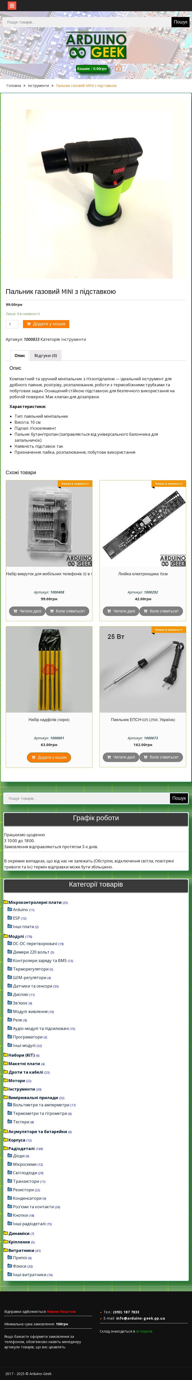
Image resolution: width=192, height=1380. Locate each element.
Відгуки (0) (45, 355)
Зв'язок (20, 1003)
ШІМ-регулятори (29, 977)
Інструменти (38, 85)
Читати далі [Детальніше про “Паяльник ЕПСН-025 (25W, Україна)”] (124, 757)
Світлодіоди (25, 1173)
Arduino (20, 909)
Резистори (23, 1189)
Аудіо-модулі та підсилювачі (41, 1028)
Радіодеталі (21, 1148)
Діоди (18, 1156)
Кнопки (20, 1215)
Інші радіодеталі (29, 1223)
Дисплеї (20, 994)
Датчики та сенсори (32, 986)
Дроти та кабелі (25, 1072)
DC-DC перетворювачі (35, 943)
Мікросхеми (24, 1164)
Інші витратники (29, 1274)
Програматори (27, 1037)
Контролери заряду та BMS (40, 960)
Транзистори (26, 1181)
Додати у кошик (49, 324)
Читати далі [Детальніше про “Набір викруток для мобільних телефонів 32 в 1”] (30, 611)
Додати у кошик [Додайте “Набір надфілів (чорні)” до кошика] (52, 757)
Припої (20, 1257)
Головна (13, 85)
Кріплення (19, 1242)
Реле (17, 1020)
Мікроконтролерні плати (35, 902)
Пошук (180, 22)
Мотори (16, 1080)
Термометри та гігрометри (40, 1113)
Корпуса (16, 1140)
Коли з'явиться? (70, 611)
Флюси (19, 1266)
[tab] (19, 355)
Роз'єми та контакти (33, 1206)
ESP (16, 918)
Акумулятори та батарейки (37, 1131)
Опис (19, 355)
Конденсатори (27, 1198)
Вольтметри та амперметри (41, 1105)
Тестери (21, 1122)
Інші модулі (24, 1045)
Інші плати (23, 926)
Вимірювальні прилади (33, 1097)
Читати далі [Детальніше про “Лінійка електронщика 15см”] (124, 611)
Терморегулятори (30, 969)
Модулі (16, 936)
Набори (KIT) (21, 1055)
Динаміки (19, 1233)
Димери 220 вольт (31, 952)
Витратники (21, 1250)
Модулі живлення (30, 1011)
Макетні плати (24, 1063)
